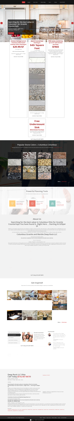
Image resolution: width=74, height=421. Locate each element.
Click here (64, 181)
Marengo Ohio (21, 410)
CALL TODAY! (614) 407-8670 (37, 419)
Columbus (9, 409)
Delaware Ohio (24, 409)
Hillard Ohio (57, 409)
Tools (50, 2)
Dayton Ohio (35, 409)
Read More (11, 33)
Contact (55, 2)
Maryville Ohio (15, 410)
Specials (29, 2)
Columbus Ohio (14, 409)
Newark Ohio (30, 409)
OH (18, 409)
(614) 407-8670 (62, 2)
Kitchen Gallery (43, 2)
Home (24, 2)
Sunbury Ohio (10, 410)
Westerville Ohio (51, 409)
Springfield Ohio (40, 409)
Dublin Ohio (62, 409)
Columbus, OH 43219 (46, 375)
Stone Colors (35, 2)
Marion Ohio (46, 409)
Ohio (20, 409)
